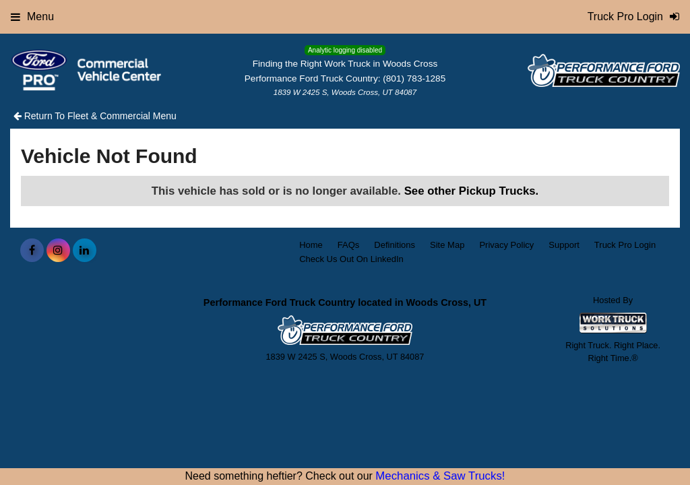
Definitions (394, 245)
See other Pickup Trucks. (471, 191)
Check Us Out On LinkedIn (351, 259)
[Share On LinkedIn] (84, 250)
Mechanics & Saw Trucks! (440, 476)
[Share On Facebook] (32, 250)
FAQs (349, 245)
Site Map (447, 245)
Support (563, 245)
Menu (32, 16)
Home (311, 245)
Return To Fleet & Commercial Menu (95, 115)
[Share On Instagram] (58, 250)
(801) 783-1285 (414, 78)
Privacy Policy (506, 245)
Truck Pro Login (625, 245)
